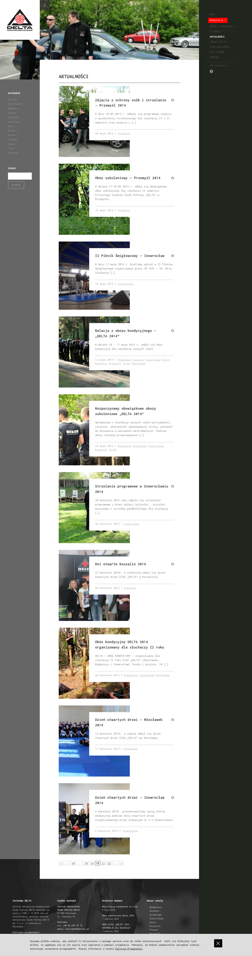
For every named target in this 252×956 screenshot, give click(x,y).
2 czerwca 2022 (117, 927)
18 (86, 863)
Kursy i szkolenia (221, 26)
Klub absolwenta (220, 46)
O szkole (215, 31)
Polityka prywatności (26, 932)
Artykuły (12, 99)
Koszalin (12, 130)
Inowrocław (14, 121)
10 (73, 863)
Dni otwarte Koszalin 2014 (120, 564)
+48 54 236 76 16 (72, 925)
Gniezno (12, 112)
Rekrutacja (216, 20)
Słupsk (11, 144)
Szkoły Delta (218, 41)
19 (91, 863)
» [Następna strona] (121, 863)
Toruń (11, 148)
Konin (11, 126)
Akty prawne (217, 52)
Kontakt (214, 57)
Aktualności (217, 36)
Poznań (11, 135)
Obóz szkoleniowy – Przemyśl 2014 (127, 178)
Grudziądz (13, 117)
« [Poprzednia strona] (61, 863)
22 (109, 863)
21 (103, 863)
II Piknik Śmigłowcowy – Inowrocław (130, 256)
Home (212, 14)
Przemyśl (12, 139)
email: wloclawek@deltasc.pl (73, 929)
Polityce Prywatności (128, 948)
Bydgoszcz (13, 108)
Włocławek (13, 153)
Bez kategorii (15, 104)
